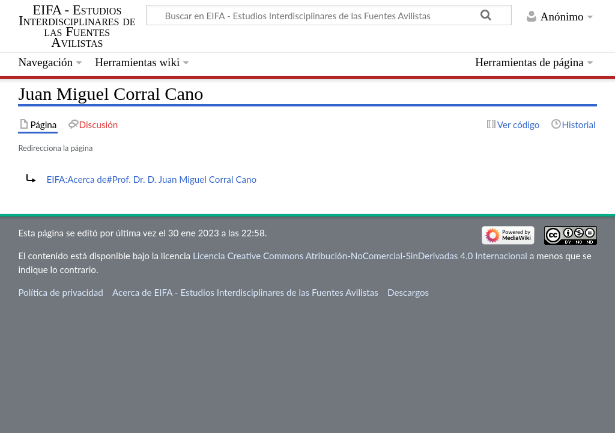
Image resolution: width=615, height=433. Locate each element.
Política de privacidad (60, 292)
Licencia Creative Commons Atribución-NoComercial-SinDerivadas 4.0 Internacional (360, 255)
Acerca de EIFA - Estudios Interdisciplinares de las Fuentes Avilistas (245, 292)
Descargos (408, 292)
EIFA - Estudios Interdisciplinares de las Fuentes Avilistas (77, 27)
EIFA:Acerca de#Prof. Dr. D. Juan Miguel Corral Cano (151, 179)
